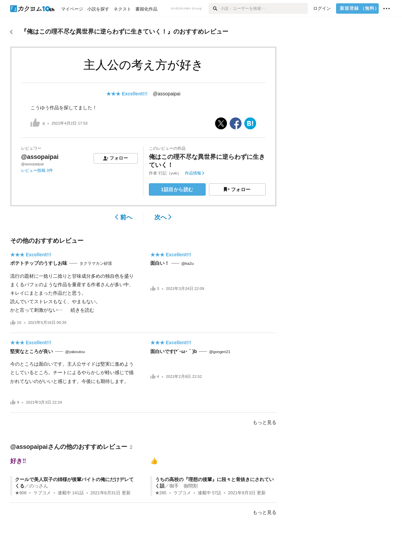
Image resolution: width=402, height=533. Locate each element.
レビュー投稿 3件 (37, 170)
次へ (163, 217)
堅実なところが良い (31, 351)
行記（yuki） (169, 173)
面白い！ (159, 263)
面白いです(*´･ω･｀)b (173, 351)
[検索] (215, 8)
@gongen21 (219, 352)
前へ (123, 217)
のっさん (38, 486)
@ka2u (187, 263)
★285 (161, 493)
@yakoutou (75, 352)
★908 (20, 493)
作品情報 (194, 173)
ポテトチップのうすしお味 (38, 263)
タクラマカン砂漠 (95, 263)
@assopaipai (166, 93)
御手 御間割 (183, 486)
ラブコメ (42, 493)
